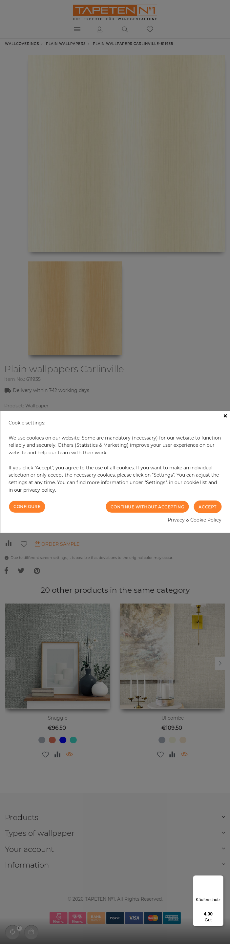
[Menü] (219, 879)
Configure (26, 506)
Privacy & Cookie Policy (194, 520)
